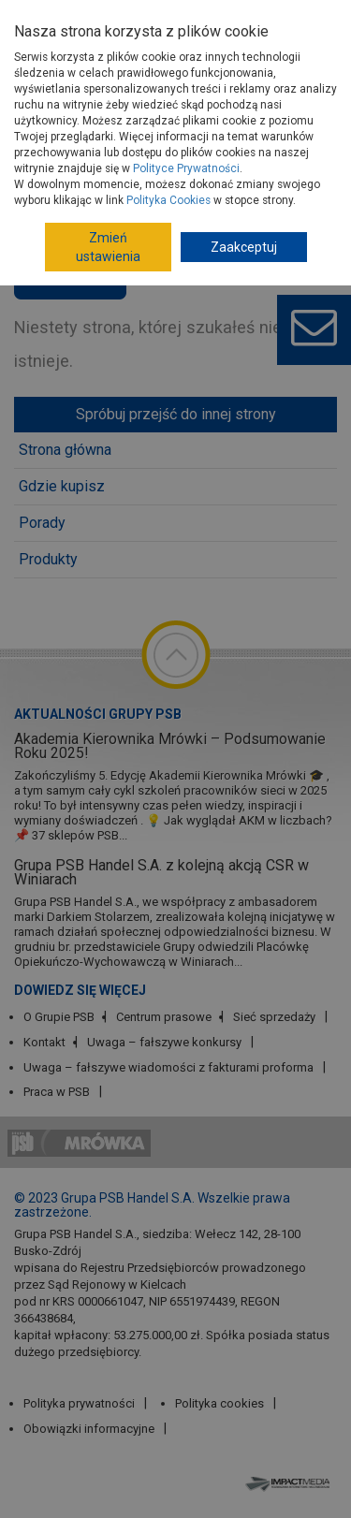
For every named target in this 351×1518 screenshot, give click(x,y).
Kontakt (44, 1042)
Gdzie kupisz (62, 486)
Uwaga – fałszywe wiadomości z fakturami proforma (168, 1067)
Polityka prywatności (79, 1403)
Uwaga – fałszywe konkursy (164, 1042)
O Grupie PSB (59, 1017)
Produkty (48, 559)
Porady (42, 523)
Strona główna (65, 450)
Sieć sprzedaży (274, 1017)
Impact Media (289, 1483)
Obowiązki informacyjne (88, 1429)
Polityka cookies (219, 1403)
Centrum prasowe (164, 1017)
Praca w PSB (56, 1092)
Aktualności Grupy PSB (98, 714)
